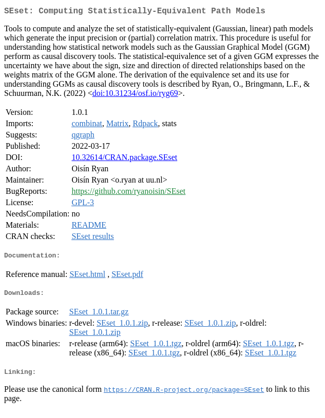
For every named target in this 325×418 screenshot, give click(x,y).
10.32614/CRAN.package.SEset (124, 159)
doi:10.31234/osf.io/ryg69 (135, 95)
